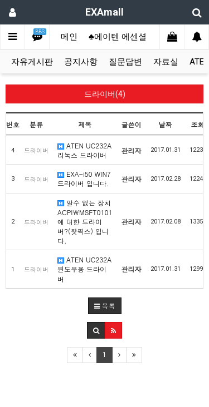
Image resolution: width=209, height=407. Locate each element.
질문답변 (125, 62)
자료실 (165, 62)
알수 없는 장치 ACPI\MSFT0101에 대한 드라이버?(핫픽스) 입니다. (85, 222)
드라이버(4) (104, 94)
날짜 (165, 124)
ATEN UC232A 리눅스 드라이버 (84, 150)
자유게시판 (32, 62)
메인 (69, 37)
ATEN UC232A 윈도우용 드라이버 (84, 269)
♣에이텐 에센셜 (118, 37)
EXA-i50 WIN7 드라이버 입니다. (84, 178)
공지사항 (81, 62)
